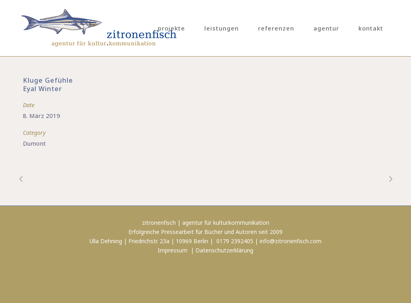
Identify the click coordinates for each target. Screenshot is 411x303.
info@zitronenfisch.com (290, 241)
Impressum (172, 250)
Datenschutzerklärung (224, 250)
